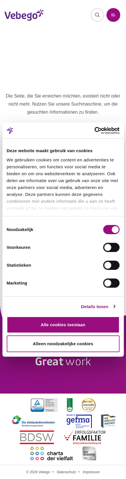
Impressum (91, 472)
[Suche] (97, 15)
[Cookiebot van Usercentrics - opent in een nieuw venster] (94, 130)
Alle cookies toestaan (63, 324)
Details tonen (94, 306)
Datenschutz (66, 472)
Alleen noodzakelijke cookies (63, 343)
